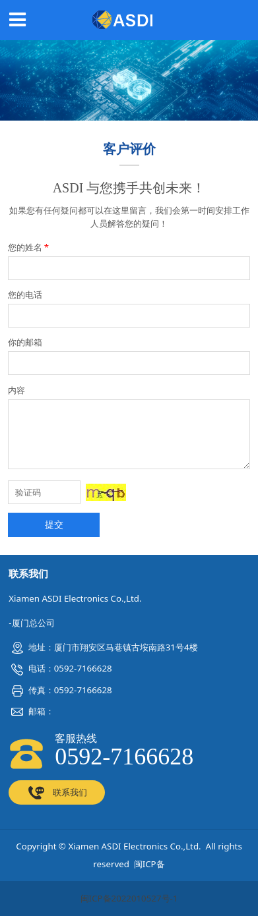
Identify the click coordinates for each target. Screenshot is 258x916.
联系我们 (56, 793)
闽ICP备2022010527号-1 (129, 898)
